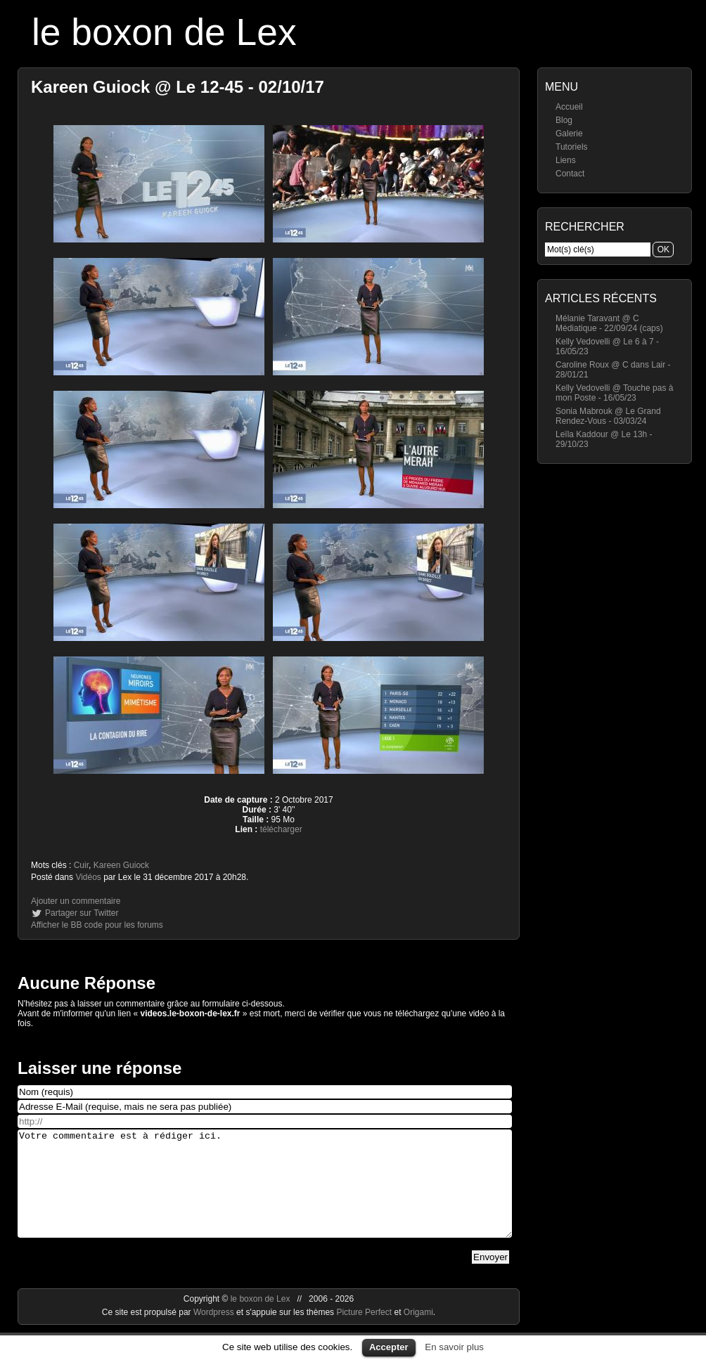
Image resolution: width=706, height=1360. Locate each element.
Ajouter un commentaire (75, 901)
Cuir (81, 865)
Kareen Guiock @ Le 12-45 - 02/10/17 (177, 86)
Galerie (569, 133)
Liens (566, 160)
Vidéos (88, 877)
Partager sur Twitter (81, 913)
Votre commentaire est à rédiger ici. (265, 1194)
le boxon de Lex (164, 32)
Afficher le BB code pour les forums (97, 925)
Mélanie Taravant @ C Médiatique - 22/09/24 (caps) (609, 323)
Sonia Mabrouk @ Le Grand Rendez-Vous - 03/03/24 (608, 416)
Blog (564, 120)
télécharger (281, 829)
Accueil (569, 107)
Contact (570, 174)
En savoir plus (454, 1347)
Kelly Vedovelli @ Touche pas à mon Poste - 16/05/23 (614, 393)
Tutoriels (572, 147)
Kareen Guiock (121, 865)
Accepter (389, 1347)
